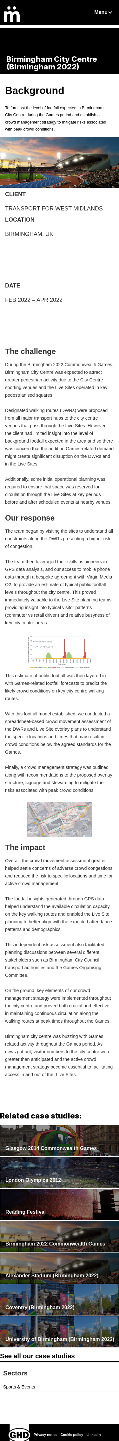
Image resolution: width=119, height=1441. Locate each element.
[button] (104, 12)
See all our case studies (37, 1355)
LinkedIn (93, 1435)
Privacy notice (45, 1435)
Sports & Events (19, 1386)
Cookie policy (72, 1435)
